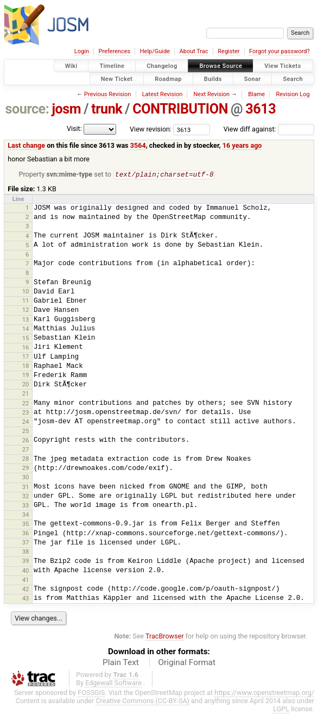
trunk (106, 109)
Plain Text (121, 663)
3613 (260, 109)
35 (25, 524)
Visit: (74, 128)
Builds (213, 78)
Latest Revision (162, 94)
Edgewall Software (113, 683)
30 (25, 477)
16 (25, 348)
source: (27, 109)
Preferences (114, 51)
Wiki (71, 66)
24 (25, 422)
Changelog (162, 66)
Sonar (252, 78)
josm (66, 109)
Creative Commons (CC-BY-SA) (142, 701)
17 (25, 357)
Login (81, 51)
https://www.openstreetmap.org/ (264, 693)
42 (25, 589)
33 (25, 506)
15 (25, 338)
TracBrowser (164, 636)
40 (25, 571)
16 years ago (242, 145)
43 (25, 599)
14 (25, 329)
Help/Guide (155, 51)
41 (25, 580)
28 (25, 459)
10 (25, 292)
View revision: (150, 129)
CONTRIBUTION (180, 109)
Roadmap (168, 78)
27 (25, 450)
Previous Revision (107, 94)
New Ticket (117, 78)
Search (293, 78)
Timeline (111, 66)
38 (25, 552)
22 (25, 404)
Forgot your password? (279, 51)
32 (25, 496)
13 (25, 320)
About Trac (194, 51)
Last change (26, 145)
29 (25, 468)
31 (25, 487)
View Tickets (282, 66)
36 (25, 533)
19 (25, 375)
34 (25, 515)
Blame (256, 94)
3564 (138, 145)
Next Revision (211, 94)
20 (25, 385)
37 (25, 543)
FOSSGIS (91, 693)
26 (25, 440)
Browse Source (220, 66)
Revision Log (292, 94)
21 (25, 394)
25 (25, 431)
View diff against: (269, 129)
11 (25, 301)
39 (25, 561)
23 (25, 413)
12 (25, 310)
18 (25, 366)
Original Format (186, 663)
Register (228, 51)
